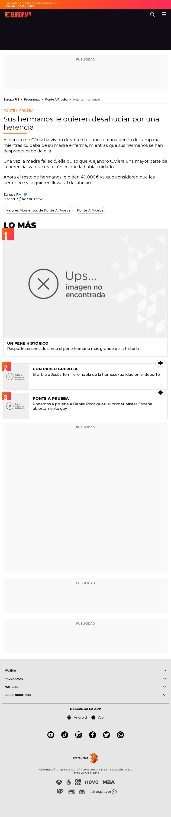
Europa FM (11, 99)
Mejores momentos (86, 99)
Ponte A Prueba (56, 99)
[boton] (126, 670)
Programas (32, 99)
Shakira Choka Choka (19, 6)
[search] (152, 14)
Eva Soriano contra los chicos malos (30, 3)
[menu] (164, 13)
